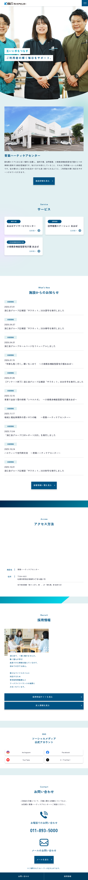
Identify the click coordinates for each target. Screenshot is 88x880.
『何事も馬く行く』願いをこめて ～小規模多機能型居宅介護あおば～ (38, 363)
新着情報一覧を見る (43, 485)
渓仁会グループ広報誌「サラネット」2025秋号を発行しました (34, 470)
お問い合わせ (23, 876)
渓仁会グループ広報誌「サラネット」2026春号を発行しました (34, 328)
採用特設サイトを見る (43, 696)
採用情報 (67, 876)
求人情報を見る (43, 705)
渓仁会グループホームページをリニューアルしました (30, 346)
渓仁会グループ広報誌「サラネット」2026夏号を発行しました (34, 310)
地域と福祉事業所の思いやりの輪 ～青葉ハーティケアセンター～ (37, 417)
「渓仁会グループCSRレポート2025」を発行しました (30, 435)
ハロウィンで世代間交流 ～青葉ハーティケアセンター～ (32, 452)
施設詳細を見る (43, 180)
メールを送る (43, 859)
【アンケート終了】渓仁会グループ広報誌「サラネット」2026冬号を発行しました (43, 381)
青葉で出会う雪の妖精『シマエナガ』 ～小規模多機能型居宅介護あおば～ (40, 399)
